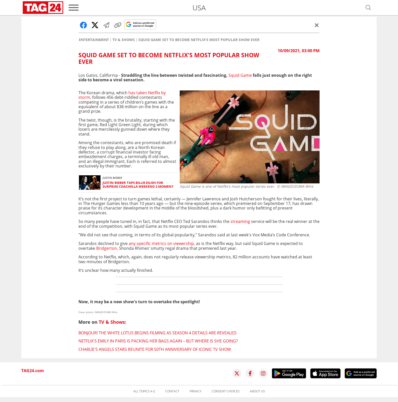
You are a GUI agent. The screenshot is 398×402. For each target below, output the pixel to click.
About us (257, 391)
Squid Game (240, 75)
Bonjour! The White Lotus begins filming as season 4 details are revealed (157, 333)
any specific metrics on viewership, (162, 243)
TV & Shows (123, 40)
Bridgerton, (107, 248)
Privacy (196, 391)
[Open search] (368, 7)
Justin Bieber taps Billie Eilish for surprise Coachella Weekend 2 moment (138, 185)
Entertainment (94, 40)
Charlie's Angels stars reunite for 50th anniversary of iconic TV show (154, 349)
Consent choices (226, 391)
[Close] (317, 25)
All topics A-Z (144, 391)
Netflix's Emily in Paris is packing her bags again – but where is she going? (158, 341)
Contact (172, 391)
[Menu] (73, 7)
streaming (240, 221)
